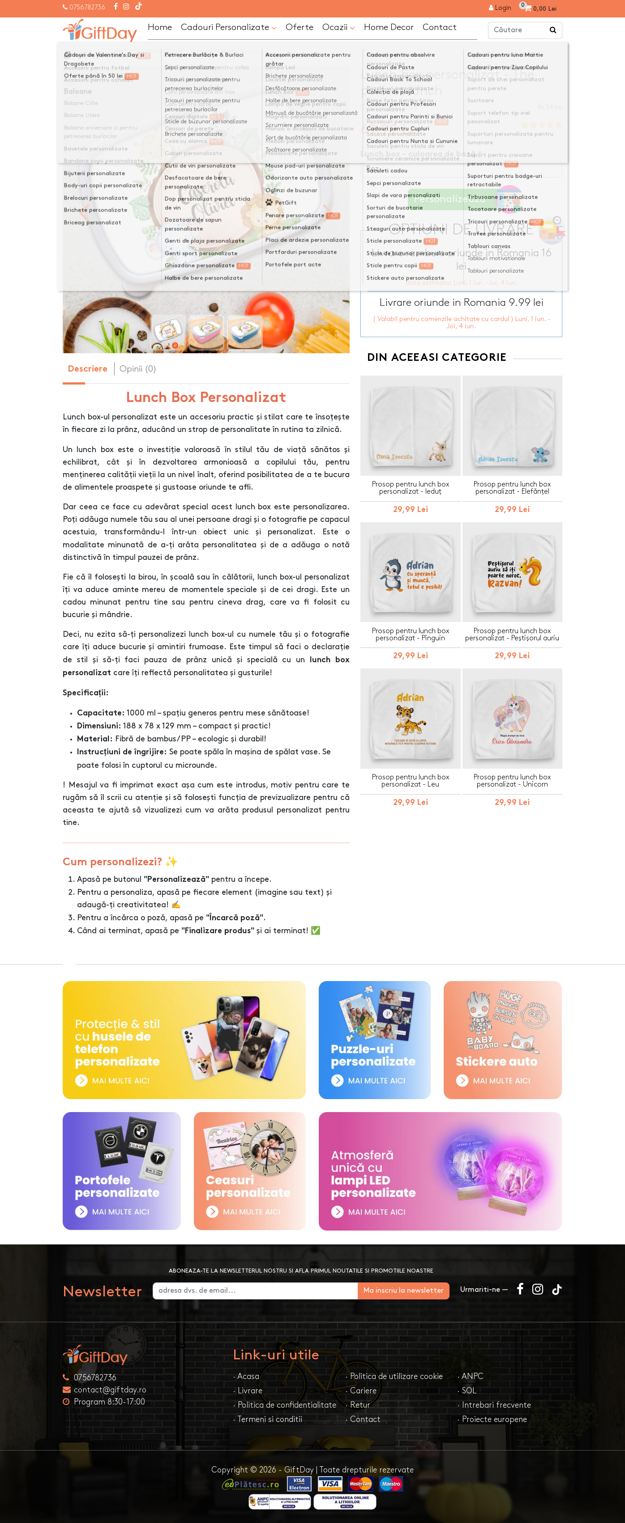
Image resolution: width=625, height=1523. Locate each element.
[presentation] (84, 212)
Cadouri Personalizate (229, 27)
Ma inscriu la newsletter (404, 1290)
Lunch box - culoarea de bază (417, 154)
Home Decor (389, 27)
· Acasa (246, 1376)
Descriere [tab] (87, 369)
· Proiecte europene (492, 1419)
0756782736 (87, 7)
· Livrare (247, 1391)
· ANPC (470, 1376)
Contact (440, 27)
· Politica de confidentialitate (284, 1405)
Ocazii (338, 27)
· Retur (357, 1405)
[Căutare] (553, 30)
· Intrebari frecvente (494, 1405)
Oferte (299, 27)
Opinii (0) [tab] (138, 369)
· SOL (466, 1391)
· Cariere (361, 1391)
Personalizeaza (464, 200)
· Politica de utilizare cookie (394, 1376)
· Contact (363, 1419)
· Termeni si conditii (267, 1419)
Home (160, 27)
